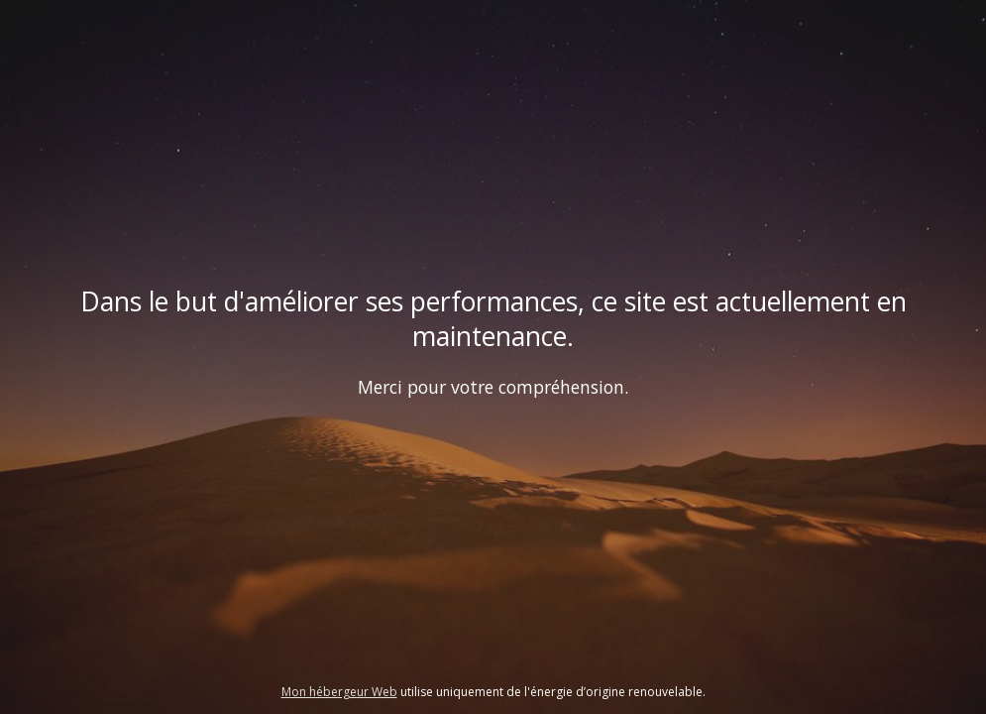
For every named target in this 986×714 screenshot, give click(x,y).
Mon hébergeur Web (339, 691)
